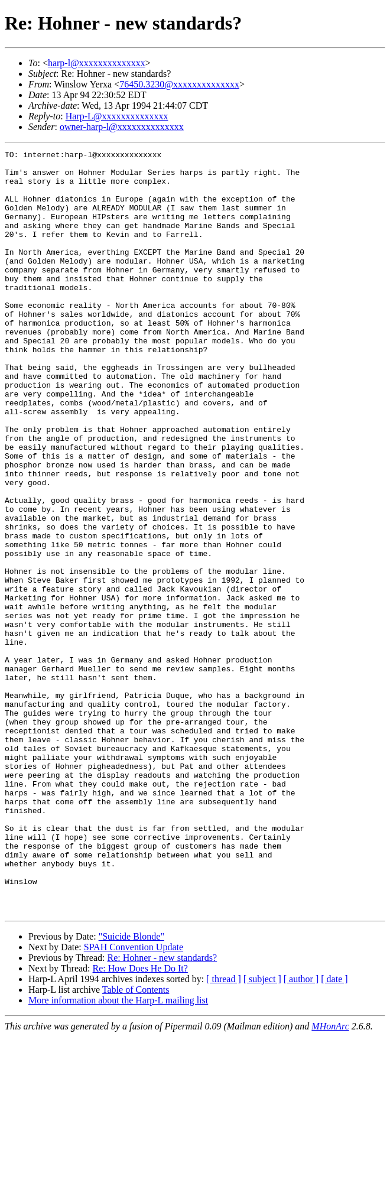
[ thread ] (223, 1131)
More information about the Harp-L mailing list (118, 1153)
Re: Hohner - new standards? (162, 1110)
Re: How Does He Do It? (140, 1121)
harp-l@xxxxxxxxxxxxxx (96, 63)
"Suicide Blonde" (131, 1089)
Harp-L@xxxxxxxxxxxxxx (117, 116)
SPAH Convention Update (133, 1099)
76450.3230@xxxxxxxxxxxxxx (179, 84)
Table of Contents (136, 1142)
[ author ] (301, 1131)
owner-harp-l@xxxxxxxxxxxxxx (122, 127)
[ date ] (334, 1131)
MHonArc (330, 1179)
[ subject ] (262, 1131)
